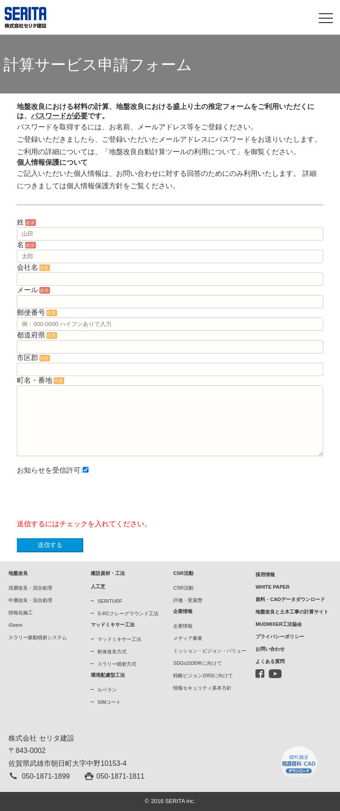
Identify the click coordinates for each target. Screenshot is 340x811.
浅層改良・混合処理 (30, 587)
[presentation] (84, 500)
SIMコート (109, 702)
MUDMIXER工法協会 (278, 624)
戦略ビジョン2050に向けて (203, 675)
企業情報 (183, 626)
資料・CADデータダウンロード (290, 599)
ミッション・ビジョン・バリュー (209, 650)
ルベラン (107, 689)
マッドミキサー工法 (119, 639)
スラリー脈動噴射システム (37, 637)
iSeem (15, 625)
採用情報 (265, 574)
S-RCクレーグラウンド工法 (127, 613)
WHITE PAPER (272, 587)
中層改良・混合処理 (30, 600)
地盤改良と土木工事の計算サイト (291, 611)
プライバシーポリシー (279, 636)
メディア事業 (187, 638)
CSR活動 (183, 587)
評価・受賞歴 (187, 600)
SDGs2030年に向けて (197, 663)
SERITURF (109, 601)
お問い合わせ (270, 649)
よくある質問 (270, 661)
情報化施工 (20, 612)
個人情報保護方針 (94, 186)
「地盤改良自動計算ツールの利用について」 (172, 151)
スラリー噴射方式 (116, 664)
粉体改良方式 (112, 651)
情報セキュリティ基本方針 (202, 688)
